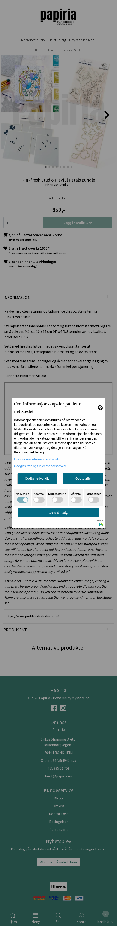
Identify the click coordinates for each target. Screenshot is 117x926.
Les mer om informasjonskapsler (37, 459)
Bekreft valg (58, 512)
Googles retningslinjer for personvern (40, 466)
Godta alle (83, 478)
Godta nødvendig (37, 478)
